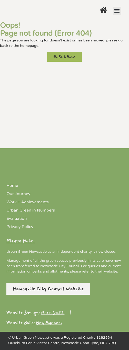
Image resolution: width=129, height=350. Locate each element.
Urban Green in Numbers (30, 210)
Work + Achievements (27, 202)
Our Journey (18, 193)
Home (12, 185)
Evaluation (16, 218)
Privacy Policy (19, 226)
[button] (117, 11)
